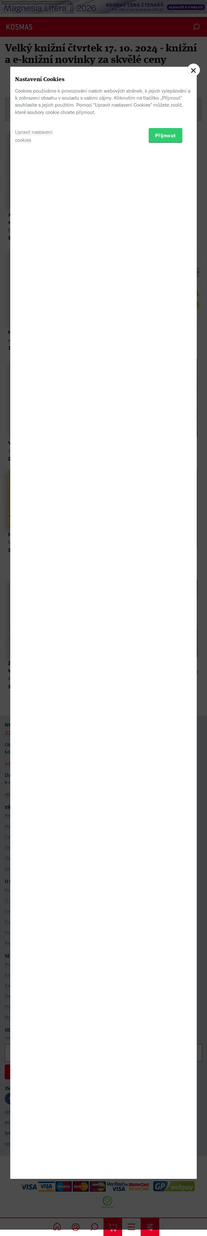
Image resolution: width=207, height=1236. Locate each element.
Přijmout (165, 650)
